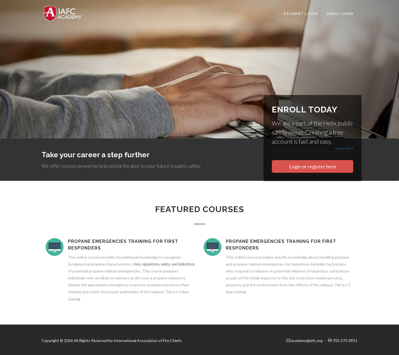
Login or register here (312, 166)
